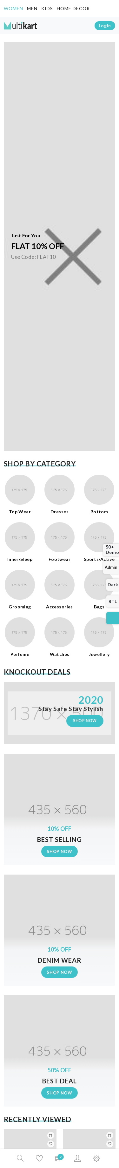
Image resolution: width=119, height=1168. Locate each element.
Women (15, 7)
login (105, 25)
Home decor (73, 8)
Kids (47, 8)
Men (32, 8)
